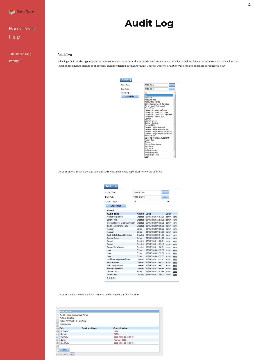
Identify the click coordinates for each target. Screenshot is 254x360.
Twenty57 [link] (15, 61)
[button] (249, 5)
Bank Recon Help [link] (20, 54)
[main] (149, 23)
